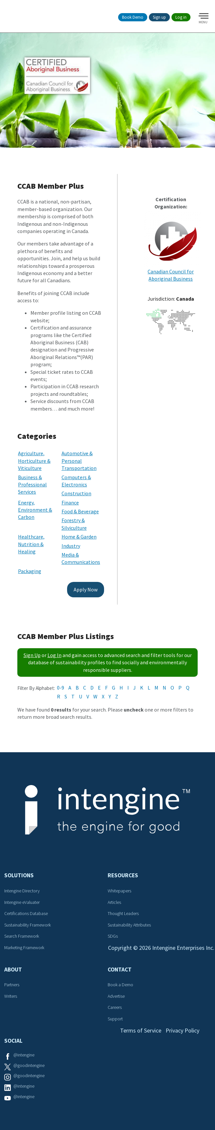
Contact (120, 969)
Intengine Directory (22, 891)
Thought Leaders (123, 913)
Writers (10, 996)
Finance (70, 502)
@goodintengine (29, 1065)
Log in (181, 17)
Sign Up (32, 655)
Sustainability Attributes (129, 925)
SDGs (113, 936)
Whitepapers (119, 891)
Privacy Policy (182, 1030)
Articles (114, 902)
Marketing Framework (24, 947)
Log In (54, 655)
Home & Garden (79, 536)
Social (13, 1040)
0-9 (60, 687)
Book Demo (132, 17)
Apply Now (86, 589)
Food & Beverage (80, 511)
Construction (76, 493)
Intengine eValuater (22, 902)
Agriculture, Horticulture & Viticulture (34, 460)
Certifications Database (26, 913)
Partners (11, 985)
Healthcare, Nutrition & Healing (31, 544)
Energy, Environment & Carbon (35, 510)
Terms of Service (140, 1030)
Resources (123, 875)
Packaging (29, 571)
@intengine (23, 1055)
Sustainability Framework (27, 925)
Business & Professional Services (32, 484)
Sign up (159, 17)
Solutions (19, 875)
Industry (71, 546)
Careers (115, 1007)
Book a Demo (120, 985)
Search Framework (21, 936)
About (13, 969)
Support (115, 1019)
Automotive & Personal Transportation (79, 460)
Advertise (116, 996)
